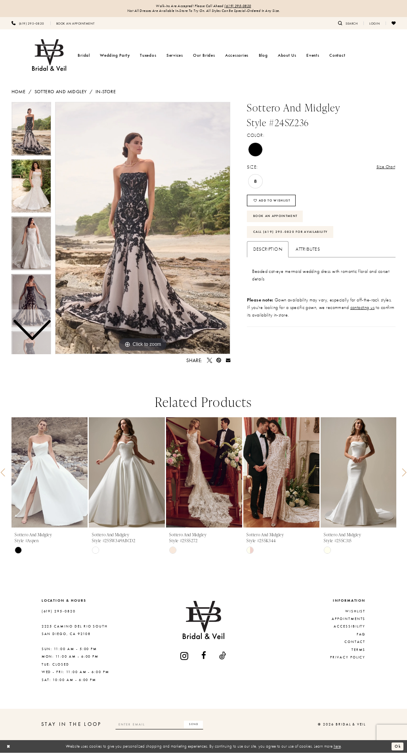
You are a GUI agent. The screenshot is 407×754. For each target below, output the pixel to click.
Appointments (348, 620)
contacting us (362, 315)
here (337, 747)
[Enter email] (164, 725)
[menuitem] (28, 24)
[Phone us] (28, 24)
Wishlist (355, 612)
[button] (374, 24)
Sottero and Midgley (60, 93)
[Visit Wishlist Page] (393, 24)
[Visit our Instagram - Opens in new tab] (184, 657)
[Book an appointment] (75, 24)
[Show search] (347, 24)
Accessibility (349, 627)
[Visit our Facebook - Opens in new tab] (204, 657)
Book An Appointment (279, 221)
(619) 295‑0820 (240, 6)
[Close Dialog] (9, 747)
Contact (355, 643)
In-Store (106, 93)
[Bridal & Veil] (49, 56)
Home (18, 93)
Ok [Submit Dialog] (397, 747)
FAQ (361, 635)
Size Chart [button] (385, 168)
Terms (359, 650)
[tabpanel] (142, 229)
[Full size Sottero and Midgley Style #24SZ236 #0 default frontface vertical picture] (142, 229)
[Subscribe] (203, 725)
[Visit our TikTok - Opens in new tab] (223, 657)
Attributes (308, 257)
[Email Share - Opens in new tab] (228, 361)
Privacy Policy (347, 658)
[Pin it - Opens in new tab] (218, 361)
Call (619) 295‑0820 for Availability (295, 238)
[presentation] (49, 473)
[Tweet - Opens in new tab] (209, 361)
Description (267, 257)
